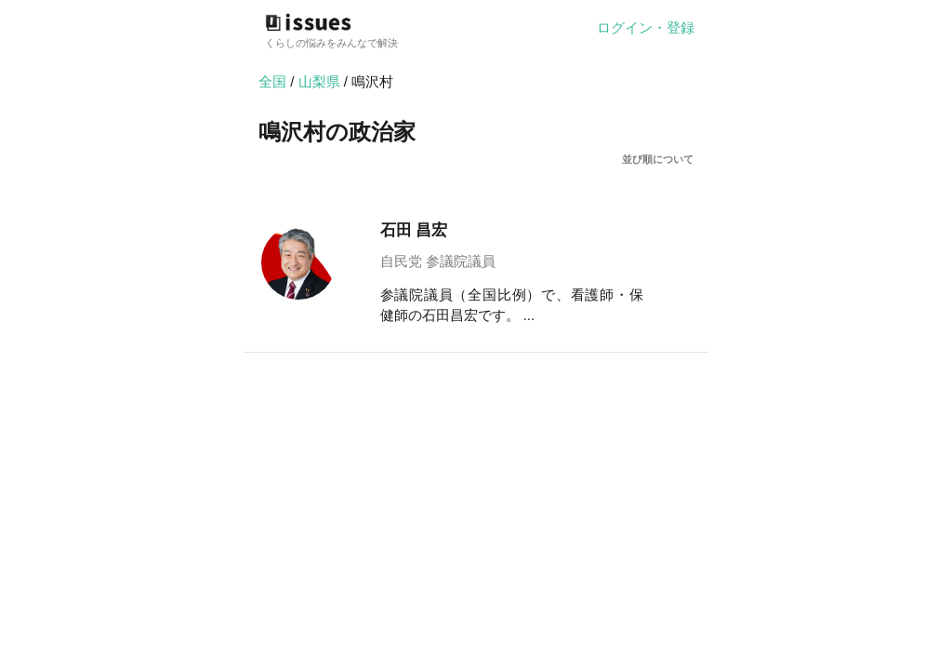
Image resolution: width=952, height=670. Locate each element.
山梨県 (321, 81)
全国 (272, 81)
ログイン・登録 (645, 27)
